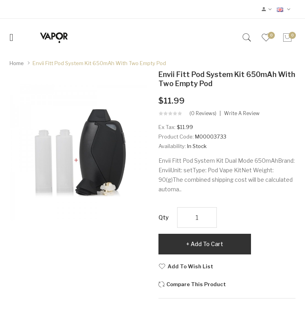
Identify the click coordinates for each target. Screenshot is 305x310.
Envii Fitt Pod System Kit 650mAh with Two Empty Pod (99, 63)
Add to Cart (207, 244)
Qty (163, 217)
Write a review (242, 113)
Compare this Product (196, 284)
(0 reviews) (202, 113)
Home (17, 63)
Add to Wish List (190, 266)
